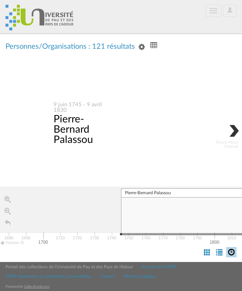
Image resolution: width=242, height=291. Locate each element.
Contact (107, 276)
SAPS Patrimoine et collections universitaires (48, 276)
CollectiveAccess (37, 286)
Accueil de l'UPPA (159, 267)
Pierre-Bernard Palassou (73, 129)
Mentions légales (140, 276)
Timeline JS (12, 244)
